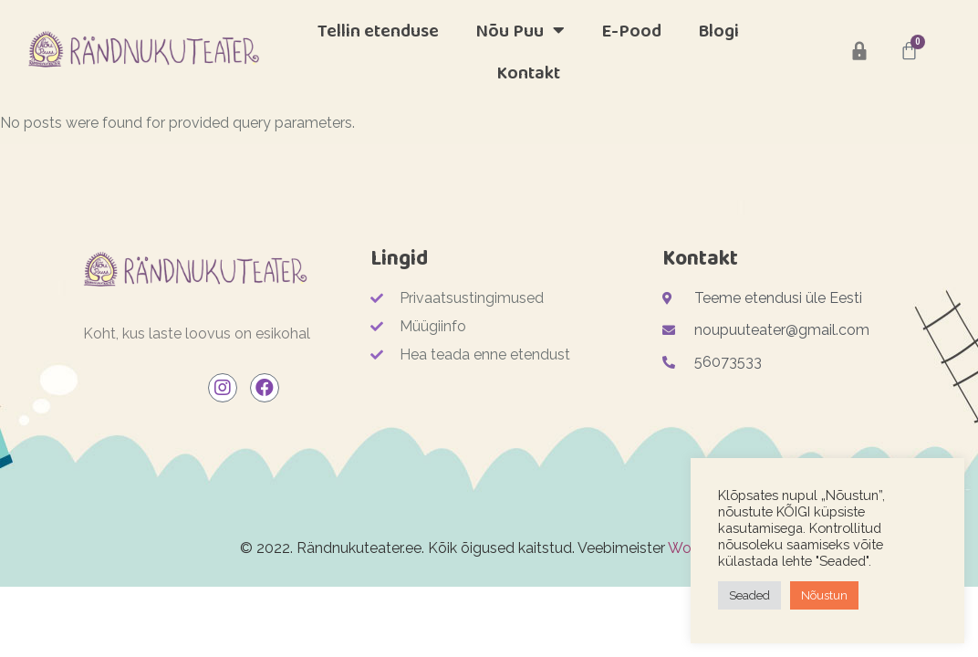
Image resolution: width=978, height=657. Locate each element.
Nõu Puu (520, 30)
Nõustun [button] (824, 595)
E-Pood (631, 30)
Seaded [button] (749, 595)
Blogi (718, 30)
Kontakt (528, 72)
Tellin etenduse (378, 30)
